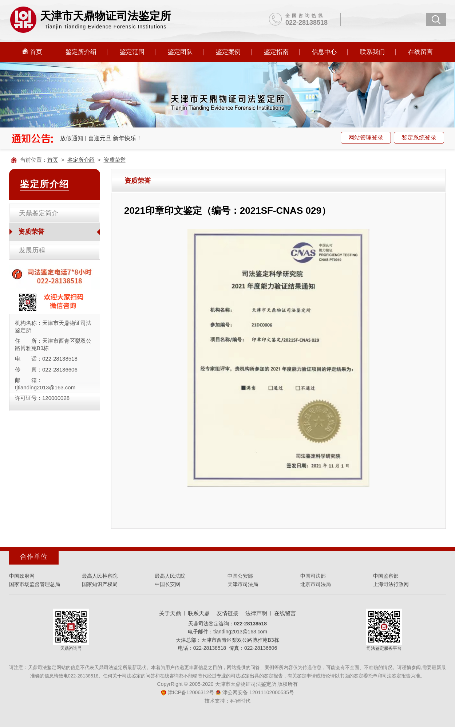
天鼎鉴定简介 (38, 213)
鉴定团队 (180, 51)
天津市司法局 (243, 584)
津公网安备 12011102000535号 (254, 692)
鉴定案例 (228, 51)
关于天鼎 (170, 613)
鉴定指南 (276, 51)
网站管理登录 (365, 137)
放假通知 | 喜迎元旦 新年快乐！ (101, 138)
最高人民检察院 (100, 576)
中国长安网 (167, 584)
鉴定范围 (132, 51)
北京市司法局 (315, 584)
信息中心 (324, 51)
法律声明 (256, 613)
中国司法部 (313, 576)
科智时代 (240, 701)
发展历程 (32, 250)
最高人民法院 (170, 576)
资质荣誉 (115, 160)
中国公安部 (240, 576)
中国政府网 (22, 576)
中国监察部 (386, 576)
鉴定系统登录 (418, 137)
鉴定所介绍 (81, 51)
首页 (32, 51)
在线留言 (420, 51)
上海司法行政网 (391, 584)
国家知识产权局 (100, 584)
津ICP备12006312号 (187, 692)
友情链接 (227, 613)
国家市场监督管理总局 (34, 584)
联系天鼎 (199, 613)
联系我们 (372, 51)
